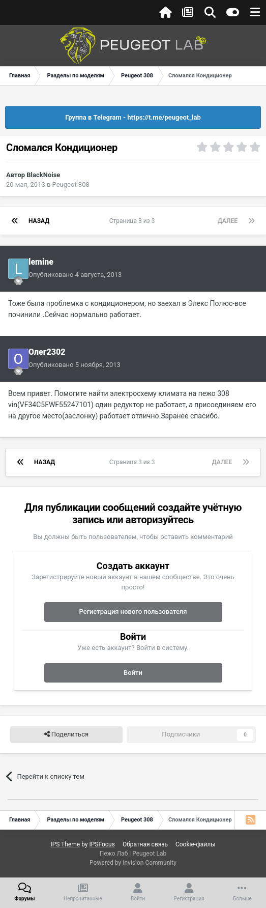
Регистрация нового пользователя (133, 611)
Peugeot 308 (71, 184)
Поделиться (66, 734)
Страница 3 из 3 (133, 220)
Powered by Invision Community (133, 862)
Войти (133, 672)
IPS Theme (65, 844)
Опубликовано (75, 274)
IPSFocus (101, 844)
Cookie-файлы (195, 844)
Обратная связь (145, 844)
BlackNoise (43, 175)
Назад (38, 220)
